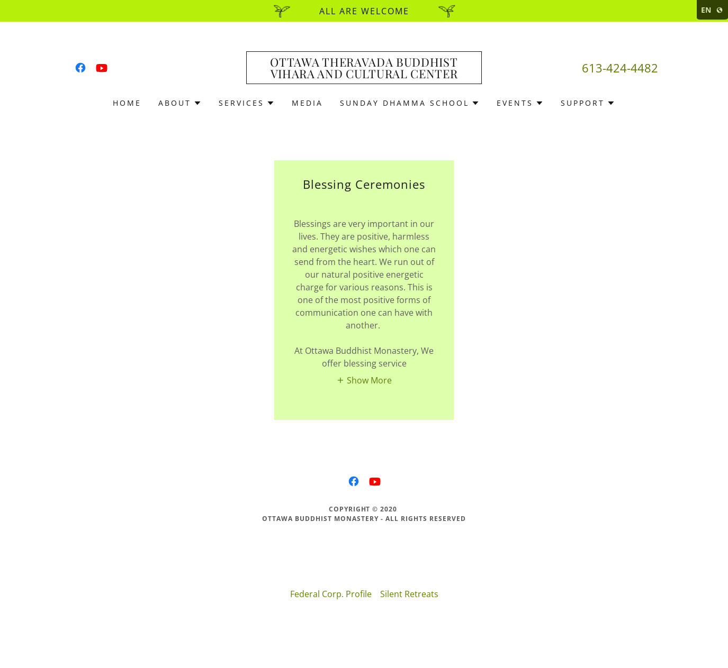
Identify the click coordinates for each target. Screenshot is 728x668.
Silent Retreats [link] (409, 594)
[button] (180, 103)
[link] (80, 67)
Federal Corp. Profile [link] (331, 594)
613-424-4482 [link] (620, 68)
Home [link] (127, 103)
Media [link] (307, 103)
